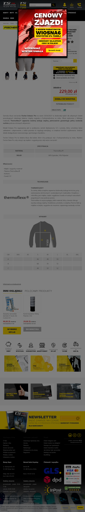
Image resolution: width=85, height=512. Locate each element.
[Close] (66, 10)
